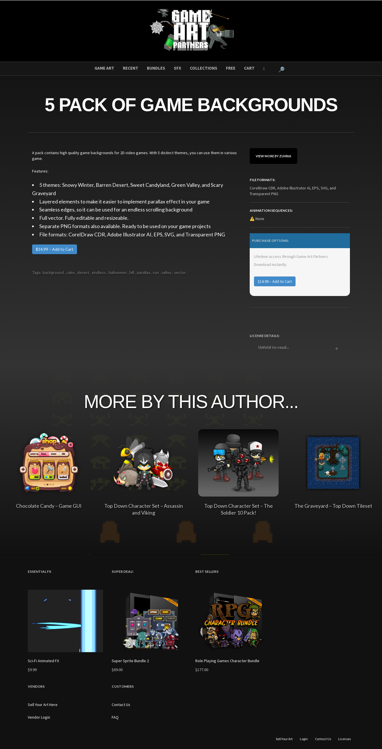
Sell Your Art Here (43, 704)
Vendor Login (39, 717)
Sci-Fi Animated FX (43, 660)
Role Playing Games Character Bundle (227, 660)
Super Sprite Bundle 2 (130, 660)
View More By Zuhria (273, 156)
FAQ (115, 717)
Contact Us (121, 704)
